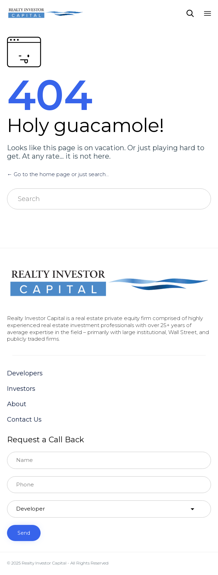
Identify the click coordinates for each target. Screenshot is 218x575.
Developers (25, 373)
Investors (21, 389)
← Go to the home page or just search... (58, 174)
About (16, 404)
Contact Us (24, 419)
